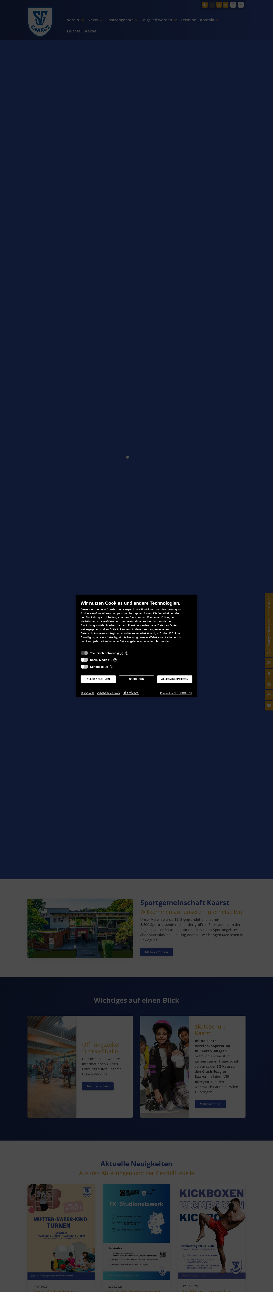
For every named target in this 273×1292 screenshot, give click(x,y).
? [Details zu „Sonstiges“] (111, 666)
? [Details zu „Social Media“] (115, 659)
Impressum (87, 692)
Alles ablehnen (98, 679)
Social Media (98, 659)
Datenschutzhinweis (108, 692)
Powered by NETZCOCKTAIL (176, 693)
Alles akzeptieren (174, 679)
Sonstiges (97, 666)
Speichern (136, 679)
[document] (136, 624)
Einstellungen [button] (131, 692)
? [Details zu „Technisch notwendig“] (126, 653)
